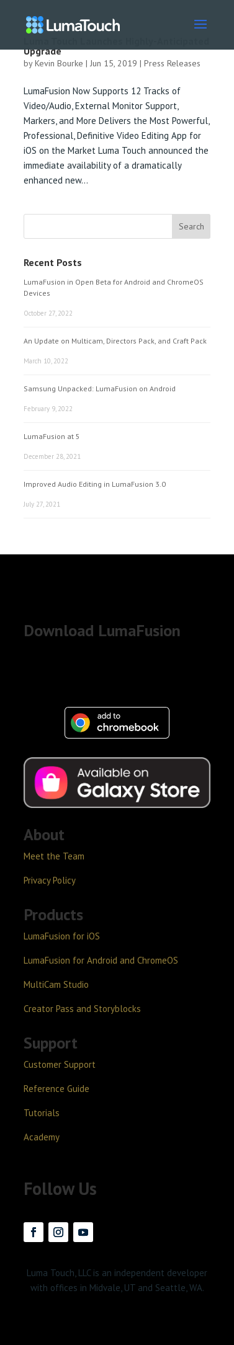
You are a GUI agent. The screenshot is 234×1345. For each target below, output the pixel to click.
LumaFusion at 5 (52, 436)
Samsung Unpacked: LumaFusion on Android (100, 388)
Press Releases (172, 63)
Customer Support (60, 1064)
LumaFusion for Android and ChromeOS (101, 960)
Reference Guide (56, 1088)
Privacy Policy (50, 880)
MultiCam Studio (56, 984)
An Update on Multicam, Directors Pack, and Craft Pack (115, 340)
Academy (42, 1137)
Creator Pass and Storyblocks (82, 1008)
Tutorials (42, 1113)
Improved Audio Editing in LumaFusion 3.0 (95, 484)
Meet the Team (54, 856)
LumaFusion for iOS (62, 936)
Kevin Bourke (59, 63)
